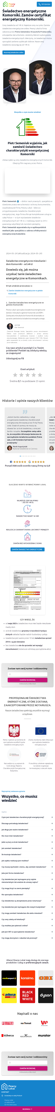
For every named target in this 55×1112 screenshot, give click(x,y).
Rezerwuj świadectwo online (13, 52)
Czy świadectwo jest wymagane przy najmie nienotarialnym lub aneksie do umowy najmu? (27, 880)
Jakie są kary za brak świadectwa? (27, 842)
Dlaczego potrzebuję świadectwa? (27, 823)
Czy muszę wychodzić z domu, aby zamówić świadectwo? (27, 867)
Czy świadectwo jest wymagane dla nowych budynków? (27, 907)
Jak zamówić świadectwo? (27, 848)
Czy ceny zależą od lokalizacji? (27, 919)
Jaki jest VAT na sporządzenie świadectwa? (27, 932)
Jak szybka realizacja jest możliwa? (27, 860)
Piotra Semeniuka (22, 32)
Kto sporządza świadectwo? (27, 894)
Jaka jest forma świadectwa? (27, 873)
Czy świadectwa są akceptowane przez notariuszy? (27, 901)
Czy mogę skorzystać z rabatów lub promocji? (27, 938)
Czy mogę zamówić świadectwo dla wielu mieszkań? (27, 913)
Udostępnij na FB (15, 358)
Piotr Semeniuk (11, 201)
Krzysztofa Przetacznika (41, 32)
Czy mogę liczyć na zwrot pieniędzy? (27, 888)
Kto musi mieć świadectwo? (27, 836)
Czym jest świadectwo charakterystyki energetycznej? (27, 817)
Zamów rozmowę (27, 680)
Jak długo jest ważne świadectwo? (27, 829)
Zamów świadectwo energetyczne (27, 549)
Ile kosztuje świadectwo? (27, 854)
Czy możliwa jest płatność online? (27, 925)
